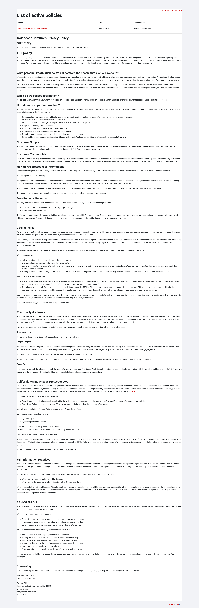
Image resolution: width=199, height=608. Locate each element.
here (133, 391)
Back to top (175, 604)
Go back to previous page (171, 10)
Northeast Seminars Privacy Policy (32, 28)
